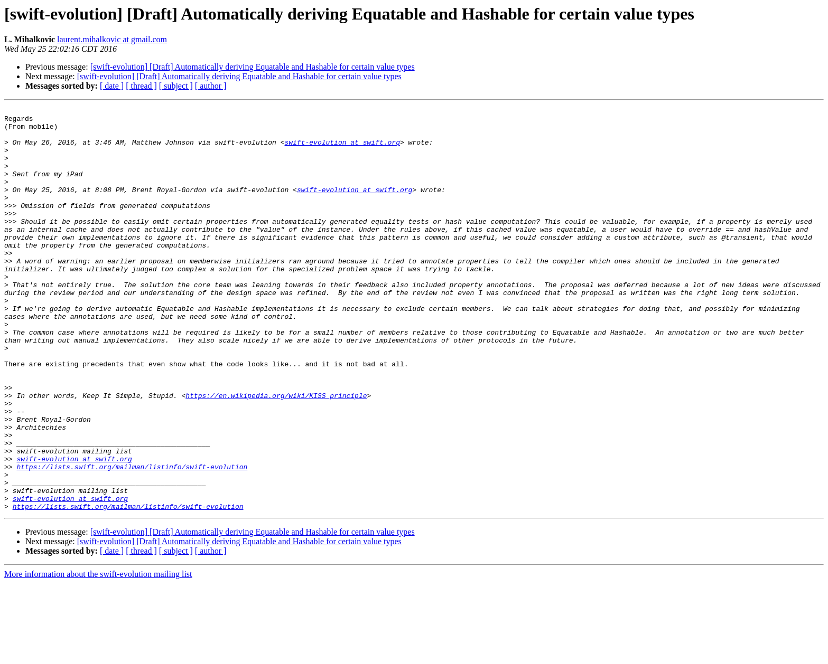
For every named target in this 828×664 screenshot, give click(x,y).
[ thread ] (141, 85)
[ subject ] (176, 85)
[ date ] (112, 85)
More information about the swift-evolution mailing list (98, 654)
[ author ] (211, 85)
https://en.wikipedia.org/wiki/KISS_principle (276, 454)
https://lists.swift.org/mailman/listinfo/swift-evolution (131, 539)
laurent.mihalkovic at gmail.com (112, 39)
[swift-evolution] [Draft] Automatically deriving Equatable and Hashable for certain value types (252, 66)
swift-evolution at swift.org (341, 150)
